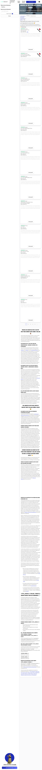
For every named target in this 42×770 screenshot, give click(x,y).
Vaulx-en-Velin (30, 672)
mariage (22, 350)
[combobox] (9, 7)
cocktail (26, 350)
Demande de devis (23, 2)
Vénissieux (33, 671)
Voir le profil (31, 49)
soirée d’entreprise (34, 350)
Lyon (30, 671)
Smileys (27, 591)
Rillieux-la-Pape (28, 673)
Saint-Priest (25, 672)
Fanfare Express (33, 585)
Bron (34, 672)
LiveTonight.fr (22, 16)
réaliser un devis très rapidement (30, 512)
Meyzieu (32, 673)
